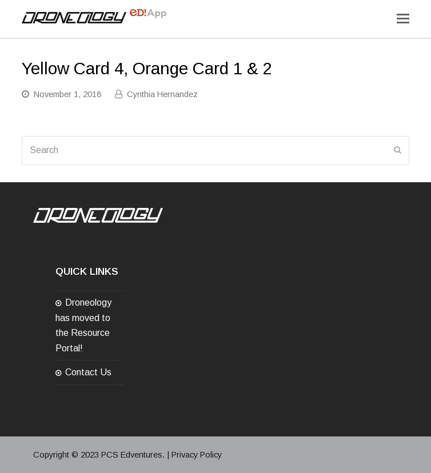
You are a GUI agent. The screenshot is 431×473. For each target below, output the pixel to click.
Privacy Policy (196, 454)
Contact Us (88, 372)
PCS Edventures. (133, 454)
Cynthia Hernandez (162, 94)
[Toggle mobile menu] (403, 18)
